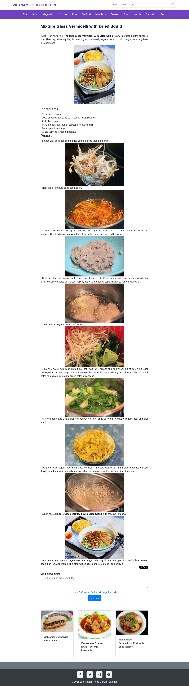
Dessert (115, 14)
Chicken (63, 14)
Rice (25, 14)
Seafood (86, 14)
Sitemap (113, 682)
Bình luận (94, 598)
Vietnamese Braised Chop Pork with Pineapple (92, 647)
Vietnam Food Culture (35, 5)
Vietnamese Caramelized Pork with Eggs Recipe (131, 643)
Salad (35, 14)
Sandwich (151, 14)
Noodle (137, 14)
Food (163, 14)
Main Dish (100, 14)
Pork (74, 14)
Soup (126, 14)
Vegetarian (48, 14)
